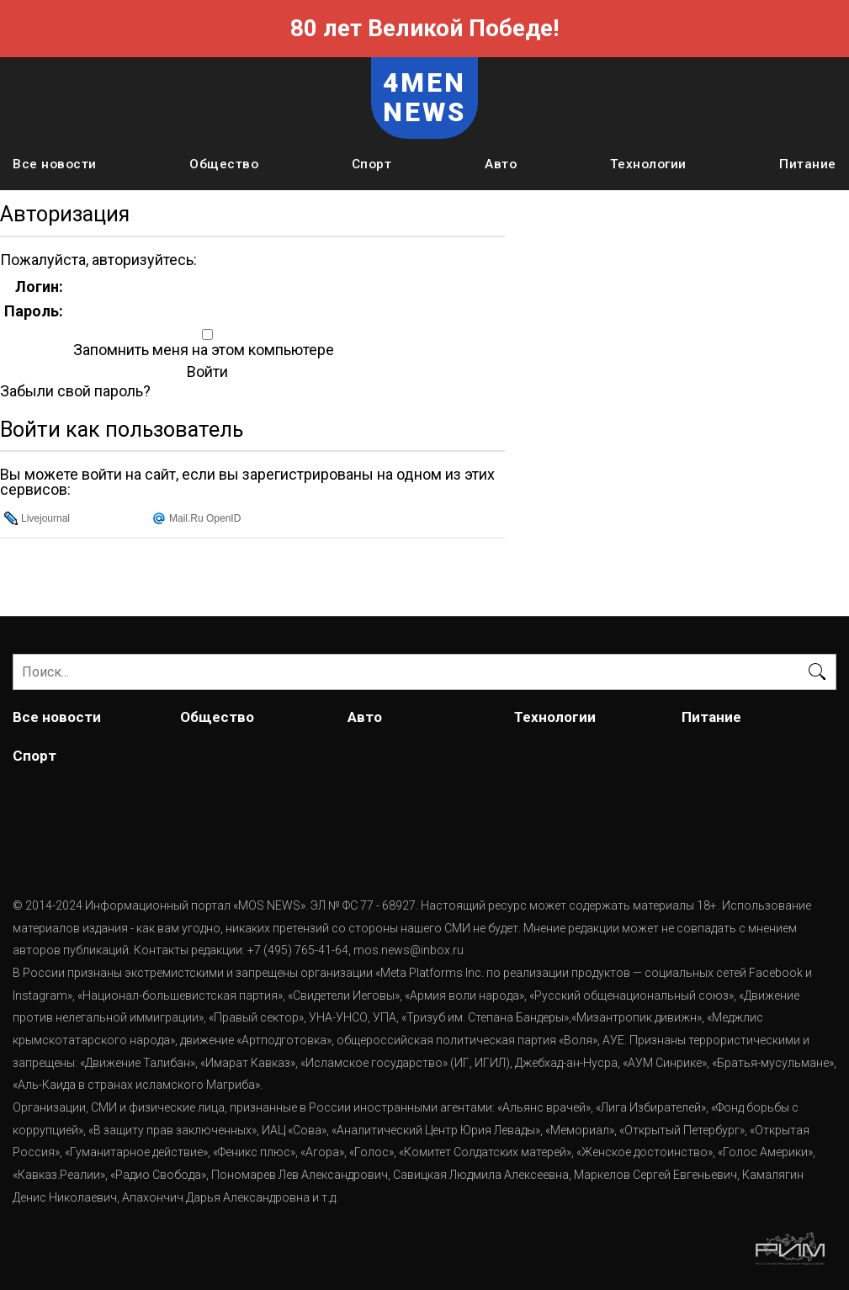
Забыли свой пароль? (75, 391)
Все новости (55, 164)
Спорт (372, 164)
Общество (223, 164)
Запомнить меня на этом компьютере (202, 350)
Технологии (648, 164)
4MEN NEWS (425, 97)
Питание (807, 164)
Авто (501, 164)
